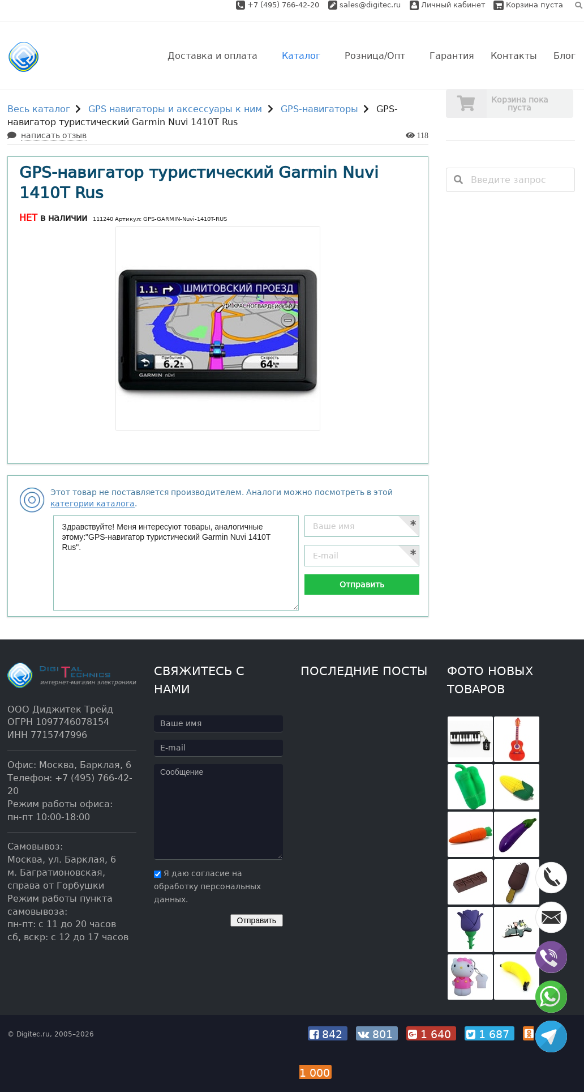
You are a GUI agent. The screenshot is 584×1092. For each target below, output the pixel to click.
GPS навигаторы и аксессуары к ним (175, 109)
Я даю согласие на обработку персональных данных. (207, 886)
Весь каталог (38, 109)
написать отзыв (54, 135)
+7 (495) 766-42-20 (284, 5)
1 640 (431, 1034)
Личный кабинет (448, 5)
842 (328, 1034)
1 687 (489, 1034)
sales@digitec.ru (370, 5)
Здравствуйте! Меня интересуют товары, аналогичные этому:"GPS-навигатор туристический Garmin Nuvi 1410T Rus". (176, 563)
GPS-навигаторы (319, 109)
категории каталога (92, 503)
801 (377, 1034)
